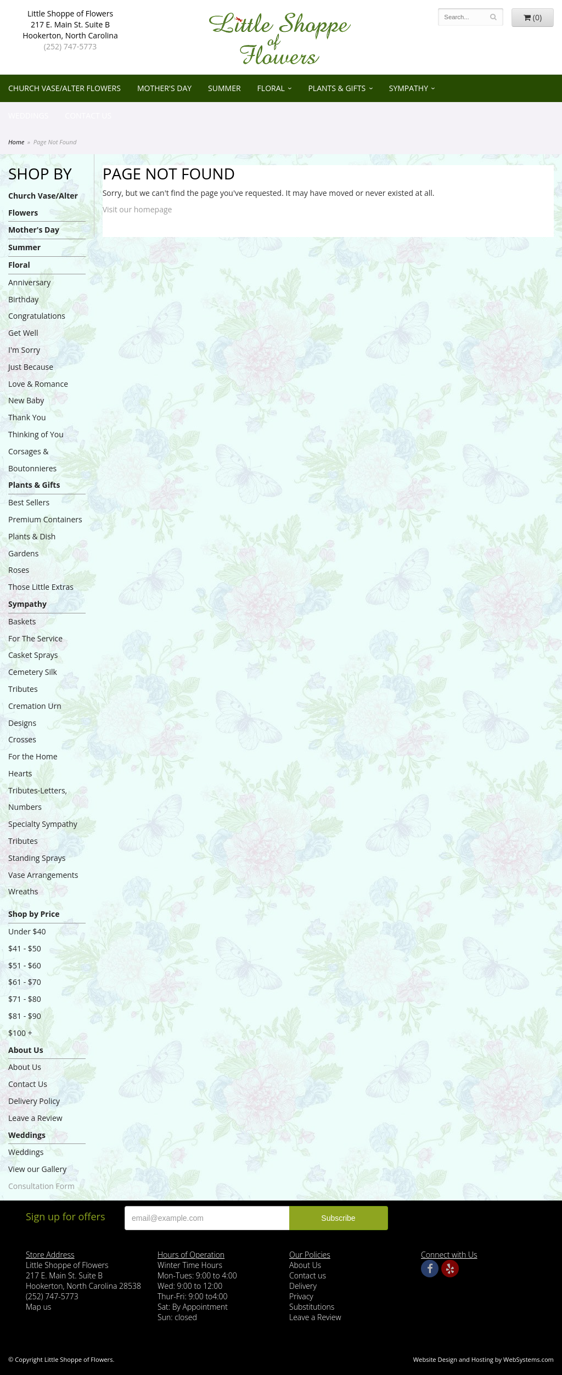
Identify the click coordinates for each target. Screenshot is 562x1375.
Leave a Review (35, 1118)
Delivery (303, 1286)
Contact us (307, 1275)
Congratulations (36, 316)
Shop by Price (33, 914)
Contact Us (88, 115)
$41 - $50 (24, 948)
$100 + (20, 1033)
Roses (18, 570)
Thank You (27, 417)
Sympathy (408, 88)
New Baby (26, 400)
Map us (38, 1306)
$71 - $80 (24, 999)
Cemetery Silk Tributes (32, 680)
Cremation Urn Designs (34, 714)
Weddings (28, 115)
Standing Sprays (36, 858)
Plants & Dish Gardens (31, 545)
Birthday (23, 299)
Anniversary (29, 282)
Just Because (30, 367)
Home (16, 142)
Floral (271, 88)
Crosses (22, 739)
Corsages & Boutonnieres (32, 460)
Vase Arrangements (43, 875)
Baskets (22, 621)
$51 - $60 (24, 965)
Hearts (20, 773)
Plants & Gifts (337, 88)
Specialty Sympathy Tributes (42, 832)
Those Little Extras (41, 587)
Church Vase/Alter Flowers (64, 88)
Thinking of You (36, 434)
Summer (224, 88)
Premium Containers (45, 519)
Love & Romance (38, 384)
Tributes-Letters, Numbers (37, 799)
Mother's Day (164, 88)
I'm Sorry (24, 350)
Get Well (23, 333)
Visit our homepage (137, 209)
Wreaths (23, 891)
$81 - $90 (24, 1016)
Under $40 (27, 931)
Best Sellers (28, 502)
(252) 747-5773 (70, 46)
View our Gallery (37, 1169)
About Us (25, 1050)
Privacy (301, 1296)
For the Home (33, 756)
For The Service (35, 638)
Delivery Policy (34, 1101)
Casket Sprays (33, 655)
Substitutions (311, 1306)
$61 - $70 (24, 982)
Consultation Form (41, 1186)
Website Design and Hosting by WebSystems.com (483, 1359)
